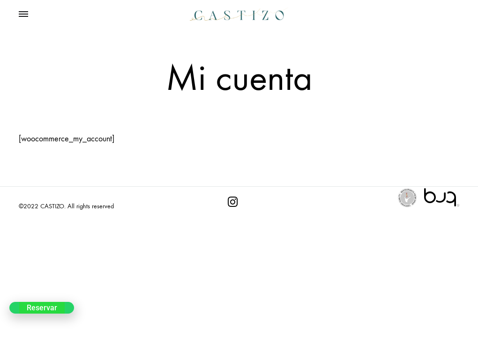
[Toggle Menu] (23, 14)
